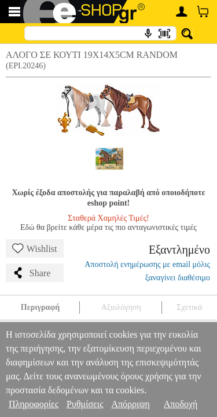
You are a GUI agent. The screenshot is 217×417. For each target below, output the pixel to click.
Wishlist (34, 248)
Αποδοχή (181, 404)
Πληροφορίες (33, 404)
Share (31, 273)
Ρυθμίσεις (85, 404)
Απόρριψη (130, 404)
